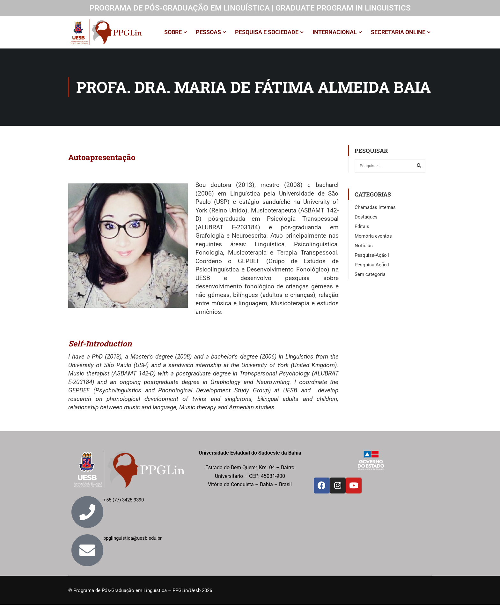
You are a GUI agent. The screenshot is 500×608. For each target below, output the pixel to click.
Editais (362, 230)
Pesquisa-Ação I (372, 258)
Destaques (366, 220)
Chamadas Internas (375, 210)
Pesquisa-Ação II (373, 268)
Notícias (364, 249)
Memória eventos (373, 239)
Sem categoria (370, 277)
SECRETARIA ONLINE (398, 33)
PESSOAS (208, 33)
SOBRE (173, 33)
